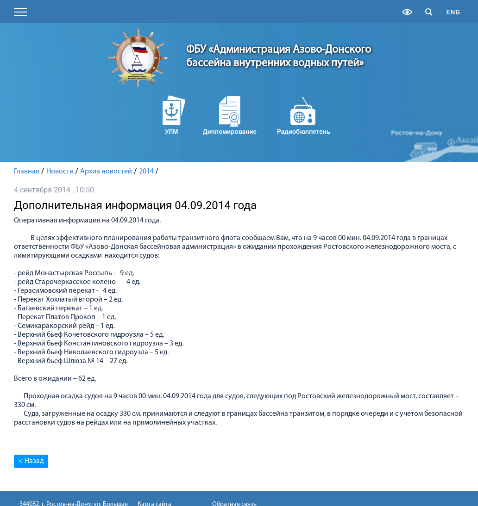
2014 (146, 171)
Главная (26, 171)
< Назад (31, 461)
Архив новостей (106, 171)
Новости (60, 171)
